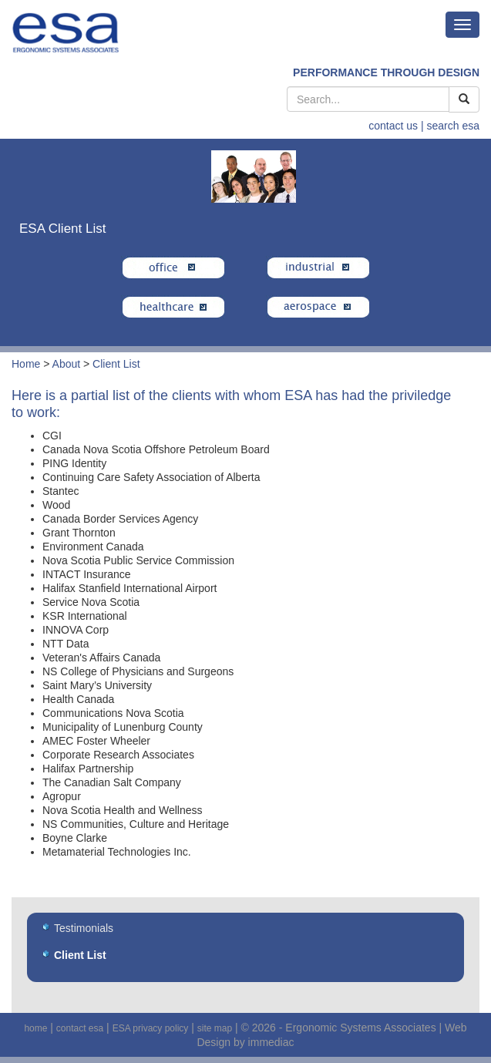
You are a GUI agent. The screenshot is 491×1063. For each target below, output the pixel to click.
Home (26, 364)
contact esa (79, 1028)
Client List (116, 364)
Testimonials (83, 928)
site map (214, 1028)
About (66, 364)
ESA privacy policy (151, 1028)
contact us (393, 125)
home (35, 1028)
